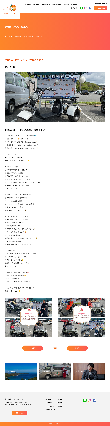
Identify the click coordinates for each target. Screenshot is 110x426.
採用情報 (74, 8)
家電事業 (28, 4)
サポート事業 (46, 4)
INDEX (55, 348)
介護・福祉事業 (57, 4)
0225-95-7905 (100, 3)
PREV (29, 348)
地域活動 (74, 4)
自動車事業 (36, 4)
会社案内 (66, 4)
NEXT (80, 348)
